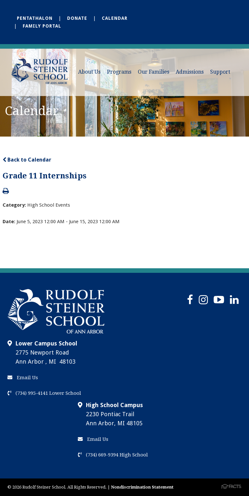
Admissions (190, 72)
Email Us (22, 378)
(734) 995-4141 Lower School (44, 393)
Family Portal (42, 26)
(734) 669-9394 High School (113, 455)
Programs (119, 72)
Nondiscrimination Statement (142, 487)
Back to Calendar (27, 160)
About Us (89, 72)
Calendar (114, 18)
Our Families (153, 72)
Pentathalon (35, 18)
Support (220, 72)
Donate (77, 18)
